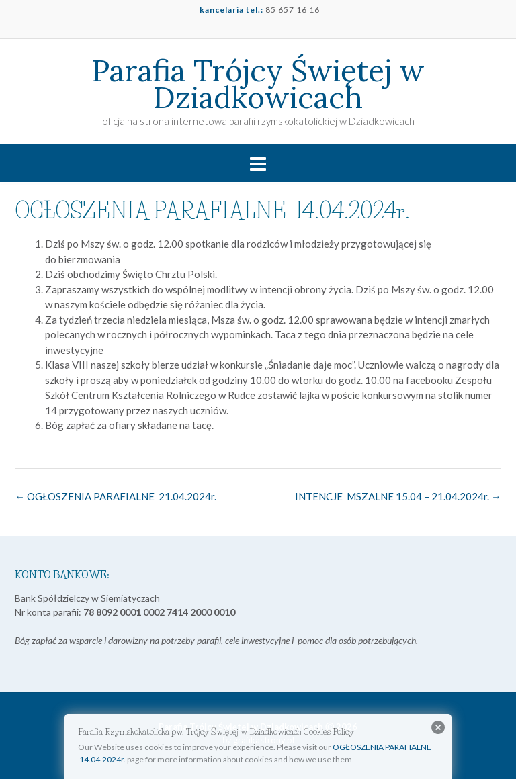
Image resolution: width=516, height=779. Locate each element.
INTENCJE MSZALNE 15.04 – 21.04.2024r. (398, 496)
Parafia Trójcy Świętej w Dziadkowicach (258, 84)
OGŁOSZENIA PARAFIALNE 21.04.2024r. (115, 496)
